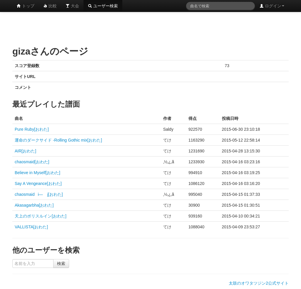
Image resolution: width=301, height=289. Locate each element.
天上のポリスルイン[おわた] (40, 216)
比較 (50, 6)
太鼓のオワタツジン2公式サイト (259, 283)
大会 (72, 6)
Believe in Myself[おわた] (37, 172)
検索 (61, 263)
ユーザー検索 (103, 6)
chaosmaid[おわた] (32, 161)
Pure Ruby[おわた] (32, 129)
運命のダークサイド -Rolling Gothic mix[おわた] (58, 140)
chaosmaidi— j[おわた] (39, 194)
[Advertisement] (150, 28)
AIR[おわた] (25, 151)
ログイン (272, 6)
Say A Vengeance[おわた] (38, 183)
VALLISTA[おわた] (31, 227)
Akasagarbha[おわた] (34, 205)
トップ (25, 6)
